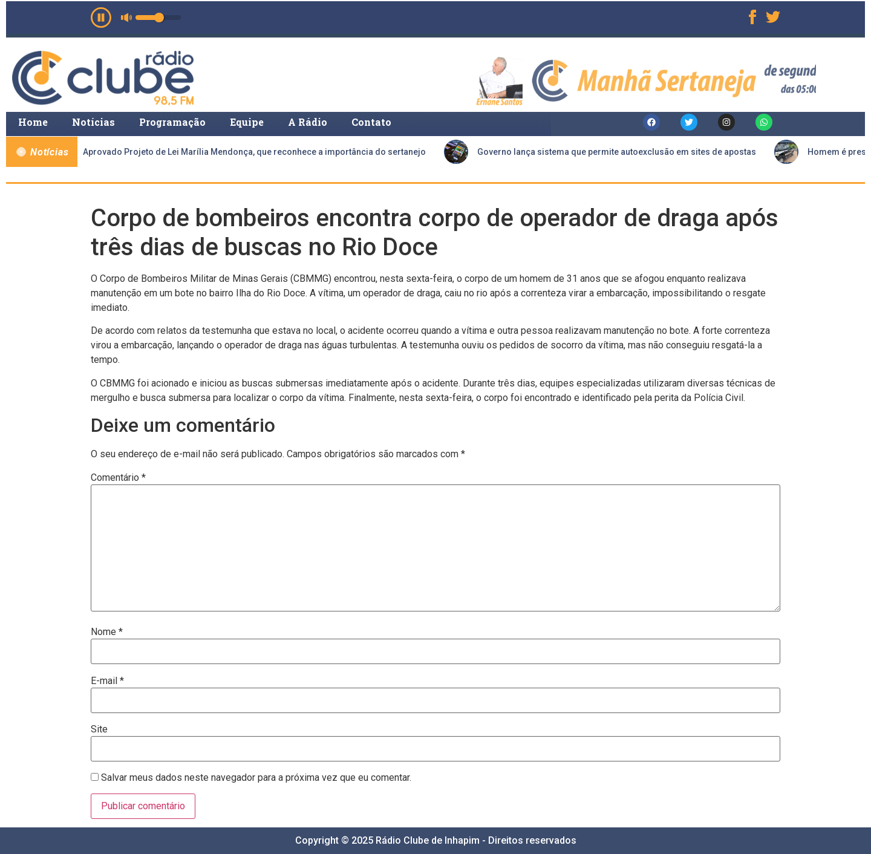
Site (99, 729)
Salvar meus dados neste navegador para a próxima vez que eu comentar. (256, 778)
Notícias (93, 122)
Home (33, 122)
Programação (172, 122)
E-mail (107, 681)
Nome (107, 632)
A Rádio (307, 122)
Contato (371, 122)
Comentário (118, 478)
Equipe (247, 122)
